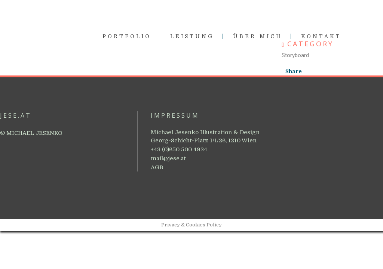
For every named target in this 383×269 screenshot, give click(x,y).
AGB (157, 167)
